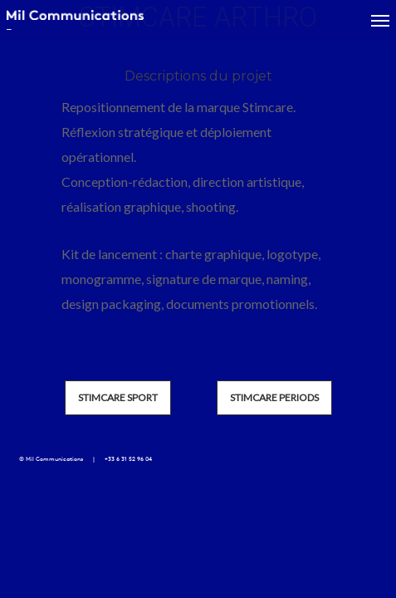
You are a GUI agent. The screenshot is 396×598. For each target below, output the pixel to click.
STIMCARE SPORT (118, 397)
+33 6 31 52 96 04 (128, 459)
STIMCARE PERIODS (274, 397)
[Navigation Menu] (380, 20)
